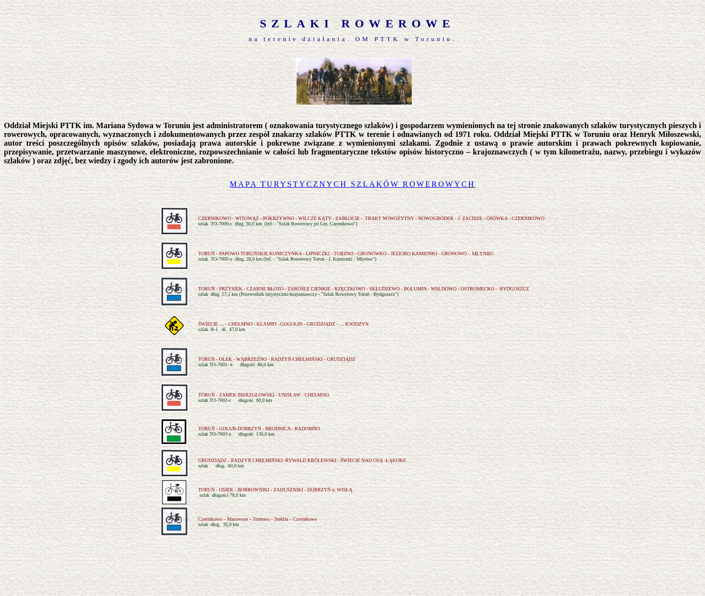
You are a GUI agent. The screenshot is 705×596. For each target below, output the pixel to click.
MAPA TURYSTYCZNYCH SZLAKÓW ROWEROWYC (349, 184)
